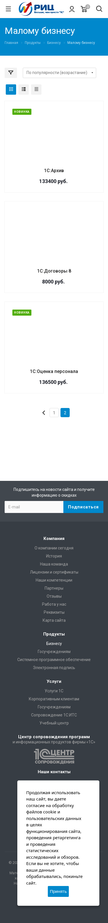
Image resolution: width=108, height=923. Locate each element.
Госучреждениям (54, 651)
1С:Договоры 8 (54, 271)
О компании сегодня (54, 548)
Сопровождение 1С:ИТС (54, 715)
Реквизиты (54, 612)
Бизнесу (54, 643)
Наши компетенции (54, 580)
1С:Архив (54, 170)
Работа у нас (54, 604)
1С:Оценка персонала (54, 371)
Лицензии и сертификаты (54, 572)
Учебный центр (54, 723)
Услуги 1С (54, 691)
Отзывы (54, 596)
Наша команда (54, 564)
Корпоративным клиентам (54, 699)
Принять (58, 891)
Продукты (54, 634)
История (54, 556)
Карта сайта (54, 620)
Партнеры (54, 588)
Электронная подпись (54, 667)
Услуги (54, 681)
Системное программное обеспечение (54, 659)
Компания (54, 538)
